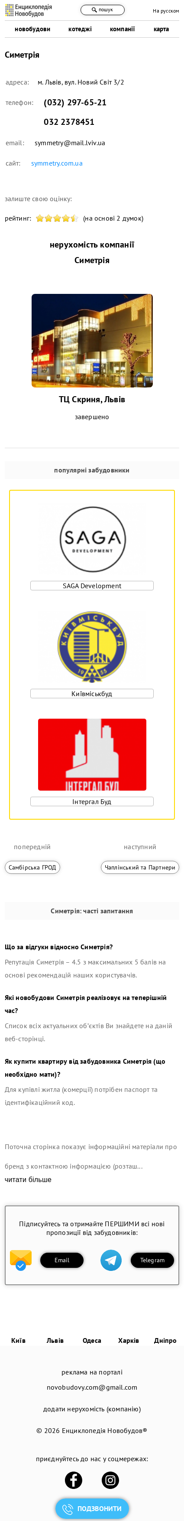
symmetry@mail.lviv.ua (70, 142)
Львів (55, 1340)
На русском (166, 10)
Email (62, 1260)
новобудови (32, 29)
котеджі (79, 29)
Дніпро (165, 1340)
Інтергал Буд (91, 801)
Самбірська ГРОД (32, 867)
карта (161, 29)
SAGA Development (92, 585)
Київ (18, 1340)
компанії (123, 29)
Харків (128, 1340)
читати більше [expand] (28, 1179)
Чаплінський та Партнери (140, 867)
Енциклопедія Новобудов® (105, 1430)
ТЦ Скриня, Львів (92, 399)
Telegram (152, 1260)
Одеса (92, 1340)
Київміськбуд (91, 693)
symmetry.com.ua (57, 163)
